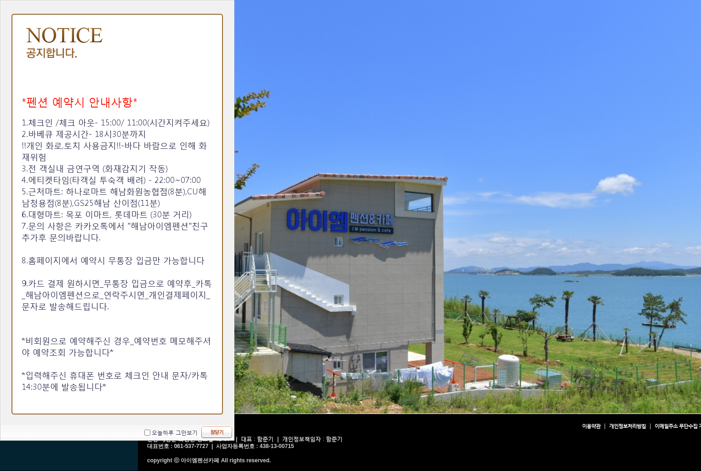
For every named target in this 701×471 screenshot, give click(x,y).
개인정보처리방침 (627, 426)
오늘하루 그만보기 (175, 432)
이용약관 (591, 426)
